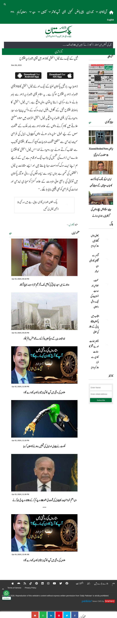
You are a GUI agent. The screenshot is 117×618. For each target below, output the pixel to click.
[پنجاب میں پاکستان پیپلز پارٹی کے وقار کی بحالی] (106, 320)
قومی (64, 11)
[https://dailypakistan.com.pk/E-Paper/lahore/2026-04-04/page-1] (101, 88)
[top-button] (3, 589)
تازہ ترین (89, 11)
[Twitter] (59, 583)
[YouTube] (53, 583)
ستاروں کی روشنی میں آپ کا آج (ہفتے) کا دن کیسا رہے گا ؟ (44, 560)
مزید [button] (32, 11)
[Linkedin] (41, 583)
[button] (5, 4)
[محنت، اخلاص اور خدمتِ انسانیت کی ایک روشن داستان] (106, 285)
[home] (111, 12)
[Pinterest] (35, 583)
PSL (12, 12)
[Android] (16, 583)
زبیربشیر (97, 271)
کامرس (71, 224)
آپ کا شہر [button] (54, 11)
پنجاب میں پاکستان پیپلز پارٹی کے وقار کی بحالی (94, 323)
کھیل (70, 11)
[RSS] (23, 583)
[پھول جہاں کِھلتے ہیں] (106, 240)
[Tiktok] (29, 583)
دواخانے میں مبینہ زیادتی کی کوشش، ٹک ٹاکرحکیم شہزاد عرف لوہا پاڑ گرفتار (44, 285)
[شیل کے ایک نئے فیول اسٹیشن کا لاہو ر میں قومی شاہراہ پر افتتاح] (74, 615)
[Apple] (10, 583)
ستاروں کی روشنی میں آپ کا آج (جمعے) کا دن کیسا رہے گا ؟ (44, 392)
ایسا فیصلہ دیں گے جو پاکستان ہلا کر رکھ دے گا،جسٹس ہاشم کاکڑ (44, 338)
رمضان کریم (22, 11)
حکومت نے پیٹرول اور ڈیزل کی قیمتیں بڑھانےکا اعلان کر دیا (44, 446)
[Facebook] (66, 583)
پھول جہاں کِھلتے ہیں (95, 238)
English (110, 20)
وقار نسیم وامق (95, 246)
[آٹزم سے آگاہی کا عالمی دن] (106, 260)
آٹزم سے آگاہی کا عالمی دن (94, 260)
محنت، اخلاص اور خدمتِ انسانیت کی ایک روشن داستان (94, 293)
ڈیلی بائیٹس (79, 11)
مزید (10, 233)
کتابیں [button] (42, 11)
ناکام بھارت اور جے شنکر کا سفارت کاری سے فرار (94, 351)
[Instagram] (47, 583)
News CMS (97, 601)
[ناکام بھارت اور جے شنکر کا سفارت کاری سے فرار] (106, 345)
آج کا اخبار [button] (101, 11)
